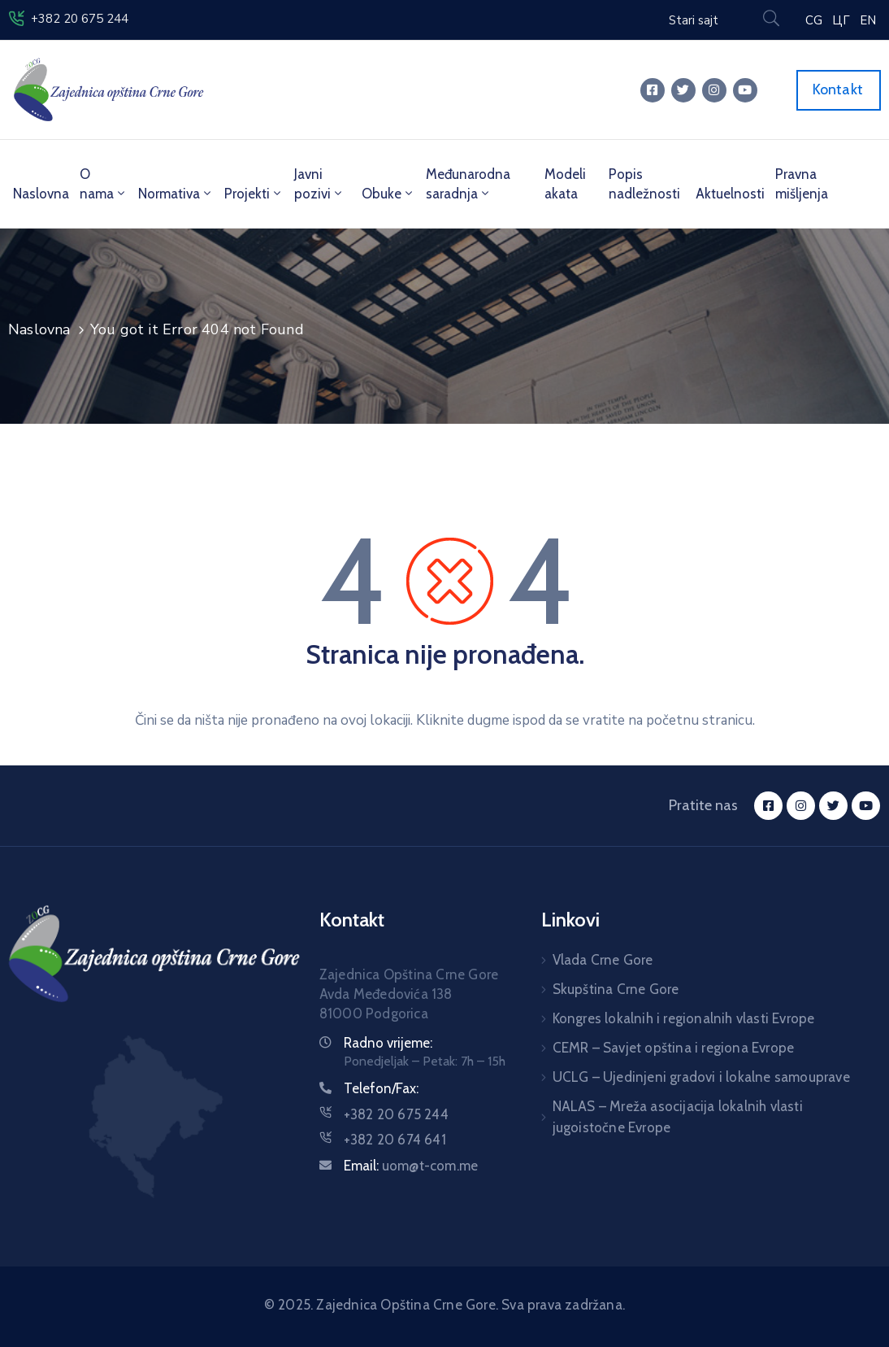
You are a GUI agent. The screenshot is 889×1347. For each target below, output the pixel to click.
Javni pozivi (319, 184)
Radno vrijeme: (388, 1043)
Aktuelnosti (730, 193)
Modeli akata (565, 184)
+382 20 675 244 (79, 19)
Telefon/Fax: (381, 1088)
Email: (411, 1165)
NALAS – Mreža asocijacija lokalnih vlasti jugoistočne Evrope (678, 1117)
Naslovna (41, 193)
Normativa (176, 193)
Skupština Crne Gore (616, 989)
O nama (104, 184)
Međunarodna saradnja (468, 184)
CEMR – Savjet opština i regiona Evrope (674, 1048)
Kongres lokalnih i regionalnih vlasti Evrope (684, 1018)
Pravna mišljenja (801, 184)
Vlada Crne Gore (603, 960)
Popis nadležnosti (644, 184)
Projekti (254, 193)
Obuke (388, 193)
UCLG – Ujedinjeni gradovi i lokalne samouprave (701, 1077)
